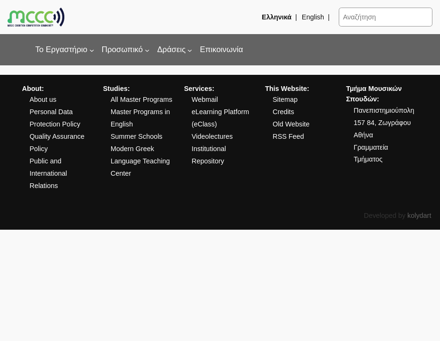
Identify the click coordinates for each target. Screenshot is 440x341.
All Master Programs (141, 99)
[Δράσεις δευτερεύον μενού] (189, 49)
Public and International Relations (48, 173)
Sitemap (285, 99)
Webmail (205, 99)
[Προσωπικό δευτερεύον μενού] (147, 49)
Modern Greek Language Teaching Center (140, 161)
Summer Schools (137, 136)
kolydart (419, 215)
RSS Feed (288, 136)
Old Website (291, 124)
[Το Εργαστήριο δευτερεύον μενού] (91, 49)
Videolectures (212, 136)
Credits (283, 112)
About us (42, 99)
